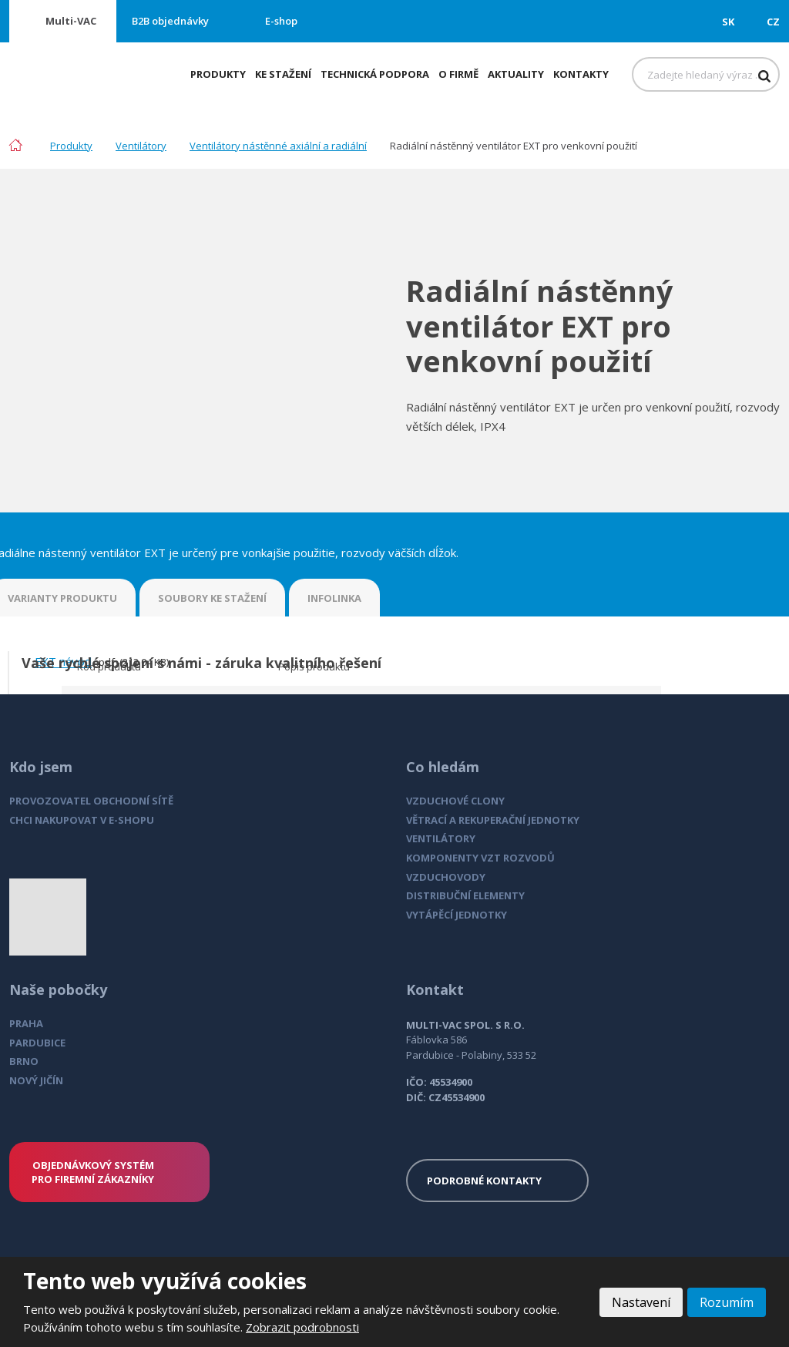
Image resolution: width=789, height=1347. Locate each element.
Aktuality (516, 74)
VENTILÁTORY (440, 838)
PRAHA (26, 1023)
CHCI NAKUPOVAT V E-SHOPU (81, 820)
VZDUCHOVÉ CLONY (455, 801)
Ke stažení (283, 74)
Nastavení (641, 1302)
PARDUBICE (37, 1043)
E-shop (281, 21)
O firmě (458, 74)
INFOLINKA (334, 598)
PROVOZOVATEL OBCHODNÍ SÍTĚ (91, 801)
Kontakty (581, 74)
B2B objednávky (170, 21)
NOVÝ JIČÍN (36, 1080)
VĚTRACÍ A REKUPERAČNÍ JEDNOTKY (492, 820)
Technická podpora (375, 74)
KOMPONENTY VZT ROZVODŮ (480, 858)
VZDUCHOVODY (445, 877)
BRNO (24, 1061)
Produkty (218, 74)
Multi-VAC (70, 21)
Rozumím (727, 1302)
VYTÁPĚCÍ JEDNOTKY (456, 915)
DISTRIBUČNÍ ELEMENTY (465, 895)
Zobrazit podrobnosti (302, 1327)
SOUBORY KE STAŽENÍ (212, 598)
